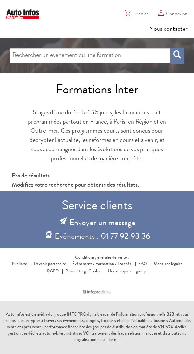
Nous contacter (168, 29)
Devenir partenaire (50, 264)
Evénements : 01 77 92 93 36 (102, 237)
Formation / (106, 264)
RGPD (53, 271)
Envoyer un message (102, 223)
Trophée (125, 264)
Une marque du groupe (126, 271)
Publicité (19, 264)
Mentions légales (168, 264)
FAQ (142, 264)
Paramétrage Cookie (83, 271)
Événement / (83, 264)
